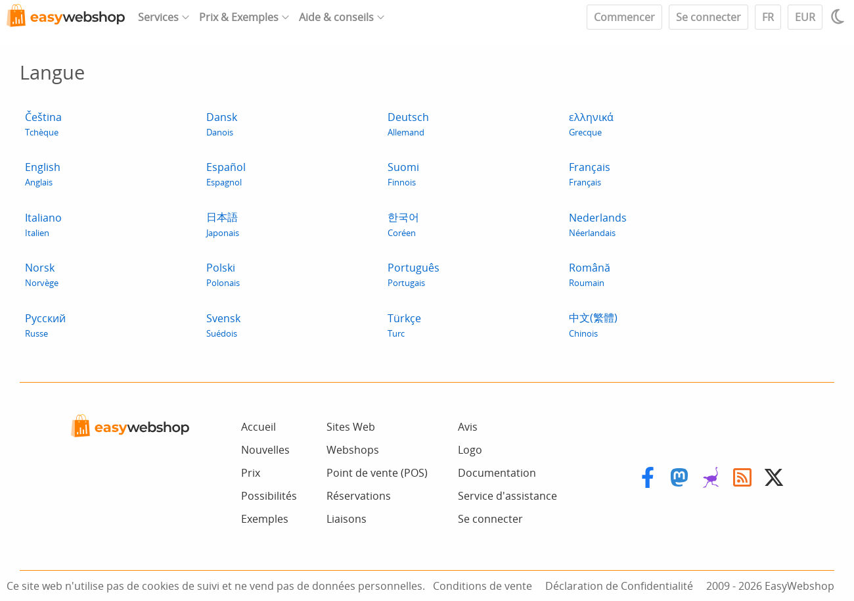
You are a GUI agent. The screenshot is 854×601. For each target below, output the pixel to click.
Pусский (45, 325)
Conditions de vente (482, 586)
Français (589, 174)
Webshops (352, 450)
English (42, 174)
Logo (470, 450)
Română (589, 274)
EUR (805, 17)
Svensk (223, 325)
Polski (223, 274)
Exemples (264, 519)
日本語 (222, 224)
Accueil (258, 427)
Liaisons (346, 519)
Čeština (43, 124)
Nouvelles (265, 450)
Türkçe (404, 325)
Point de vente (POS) (377, 473)
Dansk (221, 124)
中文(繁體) (593, 324)
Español (226, 174)
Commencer (624, 17)
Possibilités (269, 496)
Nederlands (598, 224)
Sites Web (350, 427)
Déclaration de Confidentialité (619, 586)
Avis (468, 427)
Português (413, 274)
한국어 (403, 224)
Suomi (403, 174)
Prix (250, 473)
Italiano (43, 224)
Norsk (41, 274)
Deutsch (408, 124)
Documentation (497, 473)
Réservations (358, 496)
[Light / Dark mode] (839, 16)
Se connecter (708, 17)
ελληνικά (591, 124)
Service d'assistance (507, 496)
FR (768, 17)
